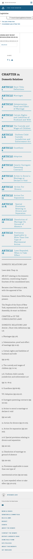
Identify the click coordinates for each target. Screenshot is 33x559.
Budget (4, 521)
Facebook (7, 60)
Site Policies (7, 543)
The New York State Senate (10, 2)
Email (12, 60)
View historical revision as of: (9, 41)
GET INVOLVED (7, 550)
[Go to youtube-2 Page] (3, 505)
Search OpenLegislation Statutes (21, 18)
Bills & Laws (6, 518)
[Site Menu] (31, 2)
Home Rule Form (8, 539)
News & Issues (7, 511)
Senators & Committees (11, 514)
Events (4, 524)
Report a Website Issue (11, 536)
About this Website (9, 546)
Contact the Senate (9, 533)
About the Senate (8, 528)
